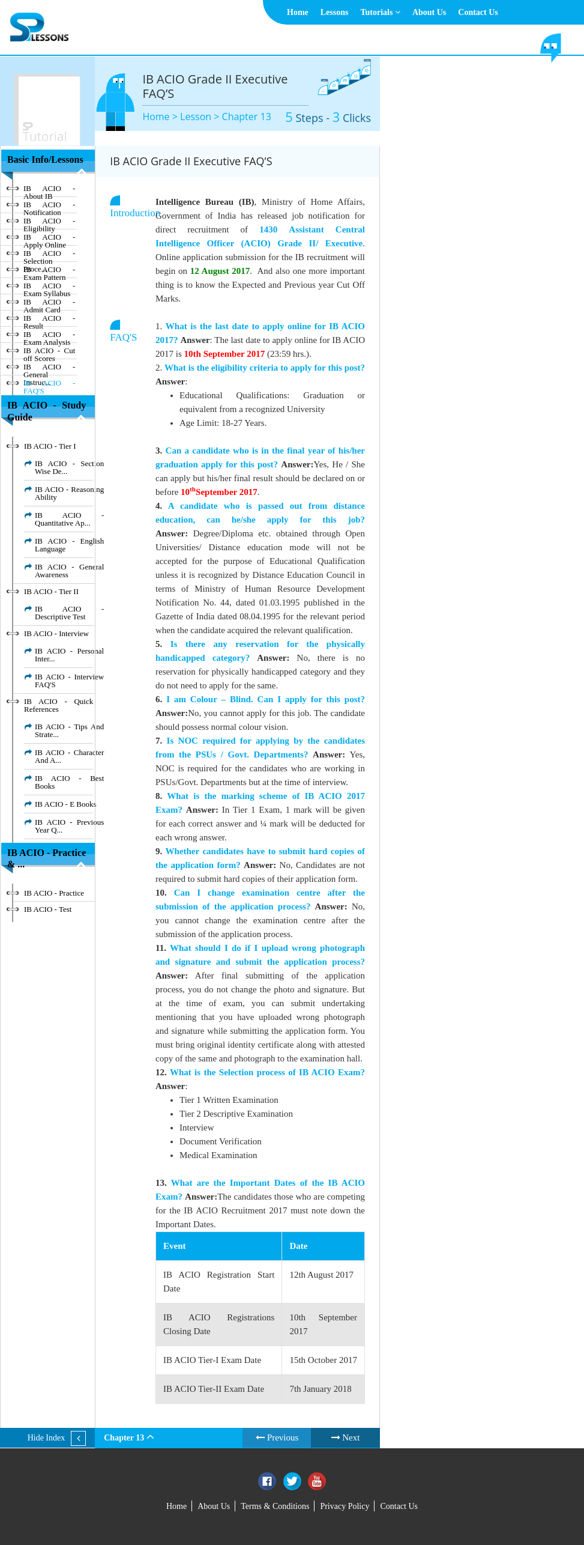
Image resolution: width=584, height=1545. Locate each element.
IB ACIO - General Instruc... (49, 368)
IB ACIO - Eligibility (49, 222)
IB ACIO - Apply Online (49, 239)
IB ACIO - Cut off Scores (49, 352)
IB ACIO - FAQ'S (49, 385)
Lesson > (200, 116)
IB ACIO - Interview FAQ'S (69, 680)
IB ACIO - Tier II (51, 591)
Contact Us (478, 12)
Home (298, 12)
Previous (277, 1437)
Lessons (335, 12)
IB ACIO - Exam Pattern (49, 271)
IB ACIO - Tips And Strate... (69, 730)
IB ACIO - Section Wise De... (69, 467)
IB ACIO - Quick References (58, 705)
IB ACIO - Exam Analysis (49, 336)
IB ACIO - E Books (66, 804)
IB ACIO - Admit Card (49, 304)
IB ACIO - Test (47, 909)
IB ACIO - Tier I (50, 446)
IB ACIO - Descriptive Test (69, 612)
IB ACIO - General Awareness (69, 570)
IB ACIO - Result (49, 320)
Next (345, 1437)
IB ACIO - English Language (69, 544)
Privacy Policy (344, 1506)
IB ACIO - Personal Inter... (69, 654)
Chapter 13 (246, 116)
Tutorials (380, 12)
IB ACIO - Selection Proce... (49, 255)
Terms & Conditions (275, 1506)
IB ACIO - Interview (56, 633)
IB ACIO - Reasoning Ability (69, 493)
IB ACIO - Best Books (69, 782)
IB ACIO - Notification (49, 206)
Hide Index (46, 1437)
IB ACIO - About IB (49, 190)
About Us (429, 12)
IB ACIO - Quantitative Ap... (69, 519)
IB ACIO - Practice (54, 892)
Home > (161, 116)
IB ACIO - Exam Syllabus (49, 287)
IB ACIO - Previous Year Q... (69, 826)
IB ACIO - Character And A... (69, 756)
